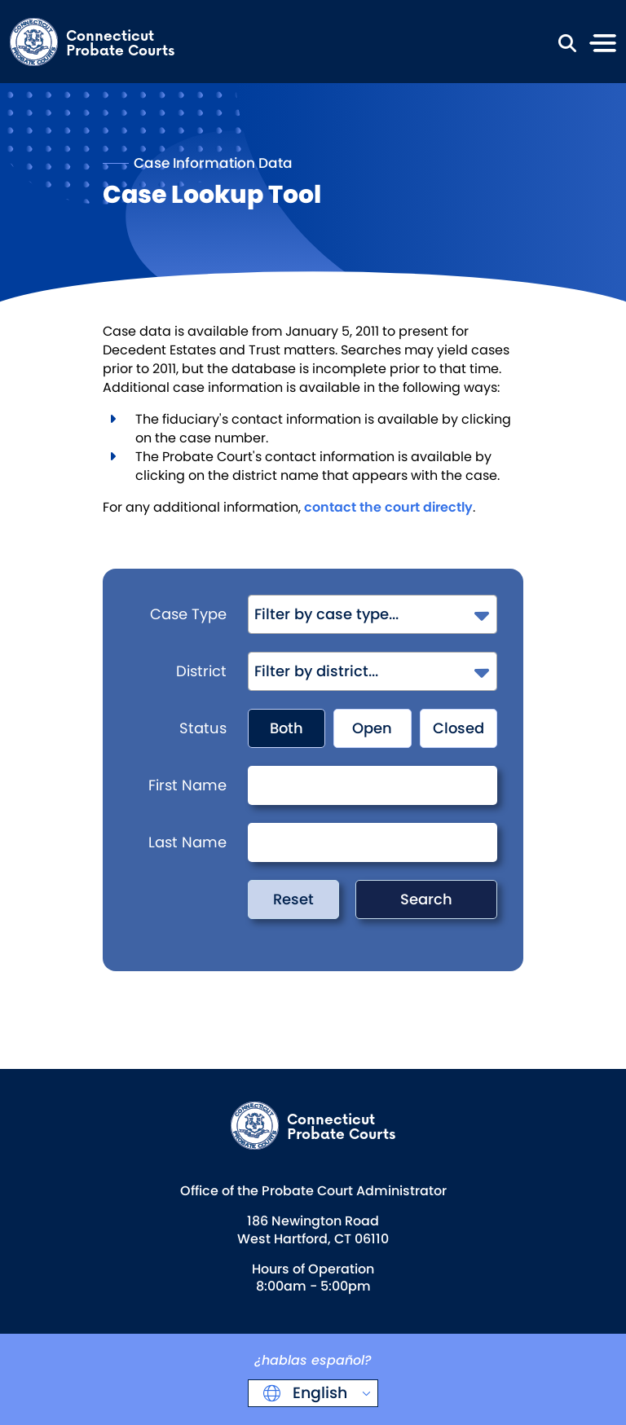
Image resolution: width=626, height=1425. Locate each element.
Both (286, 728)
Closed (458, 728)
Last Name (187, 842)
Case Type (188, 614)
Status (203, 728)
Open (372, 728)
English (318, 1393)
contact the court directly (388, 507)
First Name (187, 785)
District (201, 671)
